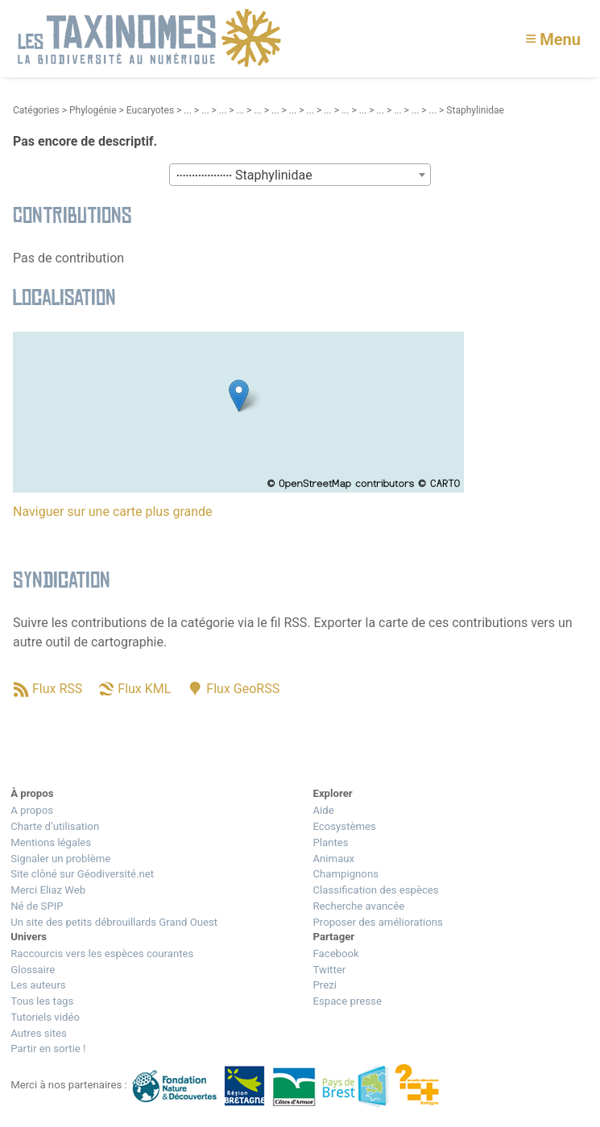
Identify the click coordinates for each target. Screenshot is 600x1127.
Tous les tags (41, 1001)
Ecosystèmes (343, 826)
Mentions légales (50, 842)
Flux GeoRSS (242, 688)
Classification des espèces (375, 890)
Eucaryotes (150, 110)
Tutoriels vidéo (45, 1017)
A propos (31, 810)
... (188, 110)
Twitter (329, 970)
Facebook (335, 953)
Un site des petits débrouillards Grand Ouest (113, 922)
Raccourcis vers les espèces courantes (101, 953)
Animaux (333, 858)
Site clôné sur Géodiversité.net (82, 874)
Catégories (36, 110)
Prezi (324, 985)
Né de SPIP (36, 906)
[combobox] (300, 174)
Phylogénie (93, 110)
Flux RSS (57, 688)
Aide (322, 810)
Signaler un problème (60, 858)
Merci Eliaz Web (47, 890)
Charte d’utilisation (54, 826)
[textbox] (300, 175)
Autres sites (38, 1033)
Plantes (330, 842)
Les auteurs (37, 985)
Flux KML (144, 688)
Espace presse (346, 1001)
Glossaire (32, 970)
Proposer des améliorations (377, 922)
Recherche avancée (358, 906)
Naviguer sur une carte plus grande (113, 511)
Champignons (345, 874)
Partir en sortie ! (47, 1048)
